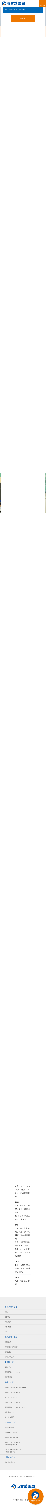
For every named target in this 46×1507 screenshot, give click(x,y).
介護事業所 (9, 1377)
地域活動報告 (9, 1427)
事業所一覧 (9, 1362)
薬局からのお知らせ (12, 1437)
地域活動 (8, 1352)
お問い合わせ (10, 1457)
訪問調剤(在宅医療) (11, 1347)
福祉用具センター (11, 1412)
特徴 (6, 1312)
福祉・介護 (9, 1382)
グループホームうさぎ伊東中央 (15, 1387)
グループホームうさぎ (12, 1392)
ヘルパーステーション (12, 1402)
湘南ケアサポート (11, 1357)
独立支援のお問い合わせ (15, 9)
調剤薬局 (8, 1342)
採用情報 (13, 1477)
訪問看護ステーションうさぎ (15, 1407)
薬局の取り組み (11, 1337)
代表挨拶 (8, 1322)
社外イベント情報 (11, 1432)
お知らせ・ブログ (12, 1422)
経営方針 (8, 1317)
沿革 (6, 1332)
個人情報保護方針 (27, 1477)
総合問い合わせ (10, 1462)
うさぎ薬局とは (11, 1307)
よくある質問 (9, 1417)
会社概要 (8, 1327)
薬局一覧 (8, 1367)
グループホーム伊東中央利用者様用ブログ (13, 1451)
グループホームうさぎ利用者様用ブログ (12, 1443)
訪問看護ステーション (12, 1372)
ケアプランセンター (12, 1397)
